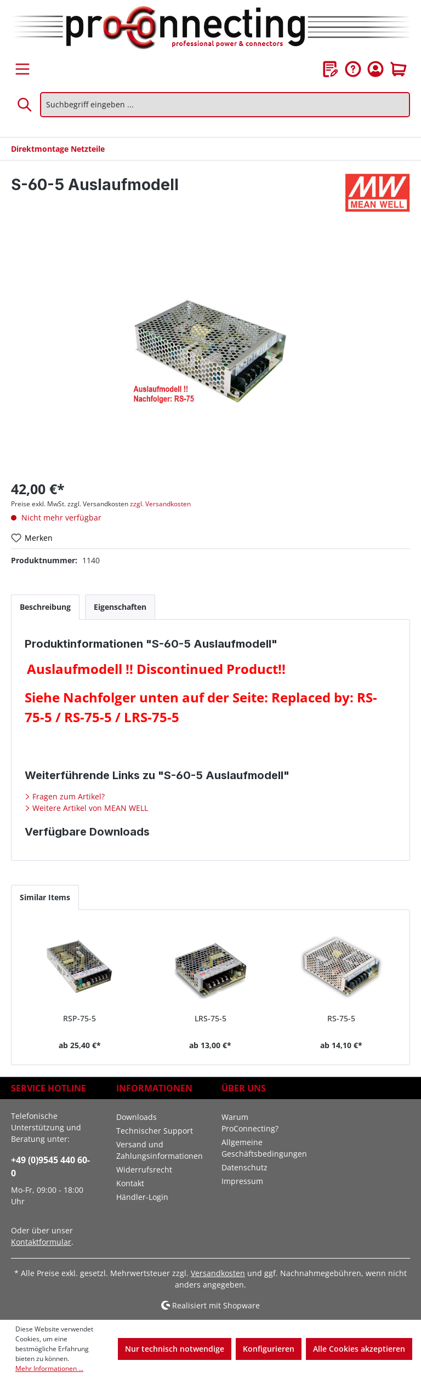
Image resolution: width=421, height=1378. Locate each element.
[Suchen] (25, 104)
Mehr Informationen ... (49, 1368)
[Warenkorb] (398, 69)
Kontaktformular (41, 1242)
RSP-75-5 (79, 1018)
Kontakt (130, 1183)
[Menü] (22, 69)
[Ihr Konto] (375, 69)
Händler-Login (142, 1197)
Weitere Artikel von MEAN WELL (89, 808)
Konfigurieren (268, 1348)
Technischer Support (154, 1130)
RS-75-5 (341, 1018)
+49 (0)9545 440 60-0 (50, 1166)
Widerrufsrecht (144, 1169)
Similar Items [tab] (45, 897)
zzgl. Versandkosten (160, 503)
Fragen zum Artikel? (67, 796)
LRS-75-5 (210, 1018)
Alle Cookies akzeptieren (359, 1348)
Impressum (242, 1181)
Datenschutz (244, 1167)
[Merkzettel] (330, 69)
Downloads (136, 1117)
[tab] (45, 606)
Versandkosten (218, 1273)
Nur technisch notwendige (174, 1348)
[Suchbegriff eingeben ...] (225, 104)
